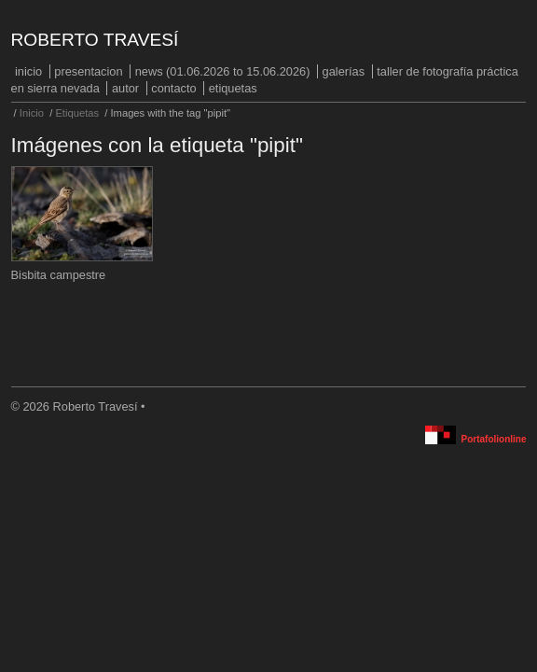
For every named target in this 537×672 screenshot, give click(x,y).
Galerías (344, 71)
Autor (125, 88)
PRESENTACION (88, 71)
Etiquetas (233, 88)
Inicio (28, 71)
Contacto (173, 88)
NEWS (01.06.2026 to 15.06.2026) (222, 71)
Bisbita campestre (58, 275)
